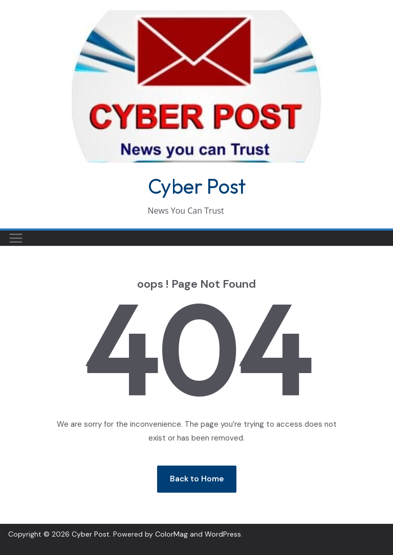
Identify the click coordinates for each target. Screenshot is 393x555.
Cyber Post (197, 186)
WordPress (223, 534)
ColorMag (171, 534)
